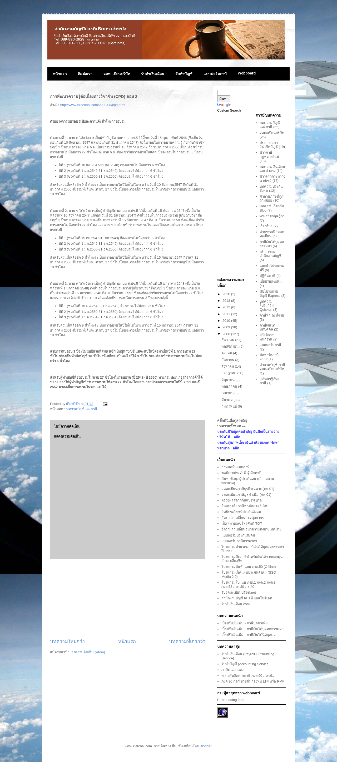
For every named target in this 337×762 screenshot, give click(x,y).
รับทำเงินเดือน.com (235, 604)
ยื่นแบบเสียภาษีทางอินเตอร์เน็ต (244, 506)
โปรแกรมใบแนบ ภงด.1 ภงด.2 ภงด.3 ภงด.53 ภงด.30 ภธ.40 (248, 584)
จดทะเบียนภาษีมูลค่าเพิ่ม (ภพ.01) (246, 495)
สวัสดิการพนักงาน (267, 337)
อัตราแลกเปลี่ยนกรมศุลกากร (242, 518)
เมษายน (228, 393)
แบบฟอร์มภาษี (215, 74)
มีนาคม (227, 400)
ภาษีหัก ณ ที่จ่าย (272, 315)
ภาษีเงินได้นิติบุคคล (267, 327)
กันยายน (228, 360)
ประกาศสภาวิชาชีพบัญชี (269, 145)
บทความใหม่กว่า (67, 641)
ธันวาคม (228, 340)
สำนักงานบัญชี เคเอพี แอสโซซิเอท (246, 598)
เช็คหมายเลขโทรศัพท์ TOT (241, 523)
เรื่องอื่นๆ (266, 226)
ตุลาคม (227, 353)
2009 (226, 327)
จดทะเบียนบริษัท (116, 74)
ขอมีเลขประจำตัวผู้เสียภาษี (241, 473)
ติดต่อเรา (85, 74)
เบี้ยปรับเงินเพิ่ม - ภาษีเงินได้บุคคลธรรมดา (252, 629)
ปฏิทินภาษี (267, 276)
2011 (226, 314)
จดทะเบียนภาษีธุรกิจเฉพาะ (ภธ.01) (247, 489)
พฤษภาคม (229, 386)
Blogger (205, 746)
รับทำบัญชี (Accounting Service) (245, 664)
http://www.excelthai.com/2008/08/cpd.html (92, 105)
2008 (226, 334)
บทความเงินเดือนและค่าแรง (272, 169)
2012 (226, 307)
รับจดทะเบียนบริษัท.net (238, 592)
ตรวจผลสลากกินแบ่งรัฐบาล (241, 500)
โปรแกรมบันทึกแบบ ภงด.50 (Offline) (248, 567)
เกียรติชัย (73, 404)
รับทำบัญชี (183, 74)
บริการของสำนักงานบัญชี (270, 254)
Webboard (247, 73)
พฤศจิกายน (230, 346)
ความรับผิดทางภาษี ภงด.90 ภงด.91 (247, 676)
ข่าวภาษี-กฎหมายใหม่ (269, 155)
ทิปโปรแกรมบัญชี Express (270, 293)
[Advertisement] (127, 598)
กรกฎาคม (229, 373)
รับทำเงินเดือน (152, 74)
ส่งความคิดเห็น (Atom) (88, 652)
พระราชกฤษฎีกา (272, 216)
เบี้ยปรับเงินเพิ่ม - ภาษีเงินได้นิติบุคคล (248, 635)
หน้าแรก (60, 74)
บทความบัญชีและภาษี (80, 409)
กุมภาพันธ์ (229, 406)
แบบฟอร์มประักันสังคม (238, 535)
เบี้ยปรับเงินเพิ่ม (271, 281)
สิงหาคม (228, 366)
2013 (226, 301)
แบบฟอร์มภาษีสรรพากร (239, 541)
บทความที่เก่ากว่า (187, 641)
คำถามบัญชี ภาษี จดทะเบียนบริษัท (272, 367)
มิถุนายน (228, 380)
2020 (226, 294)
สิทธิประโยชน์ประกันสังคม (241, 512)
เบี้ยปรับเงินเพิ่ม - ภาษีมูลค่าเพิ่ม (244, 623)
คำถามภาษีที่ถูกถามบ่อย (271, 198)
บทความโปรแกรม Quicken (267, 305)
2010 (226, 321)
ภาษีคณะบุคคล (232, 670)
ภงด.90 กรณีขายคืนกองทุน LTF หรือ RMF (252, 681)
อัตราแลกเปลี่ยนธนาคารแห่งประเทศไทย (251, 529)
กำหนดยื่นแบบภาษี (235, 467)
